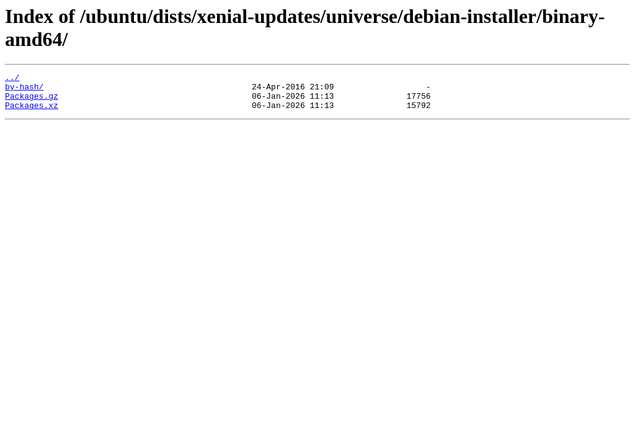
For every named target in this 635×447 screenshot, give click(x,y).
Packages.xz (31, 112)
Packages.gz (31, 101)
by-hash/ (24, 90)
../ (12, 78)
